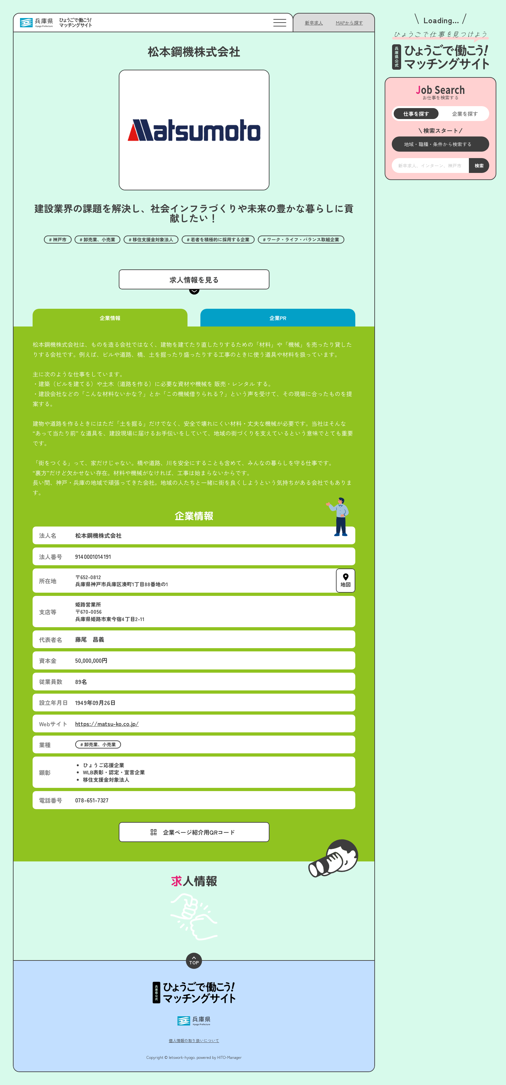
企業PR (277, 318)
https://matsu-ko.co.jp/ (107, 723)
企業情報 (110, 318)
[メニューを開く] (440, 144)
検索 (478, 165)
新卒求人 (314, 22)
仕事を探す (416, 113)
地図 (345, 584)
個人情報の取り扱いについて (194, 1040)
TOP (194, 961)
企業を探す (465, 113)
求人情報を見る (194, 279)
